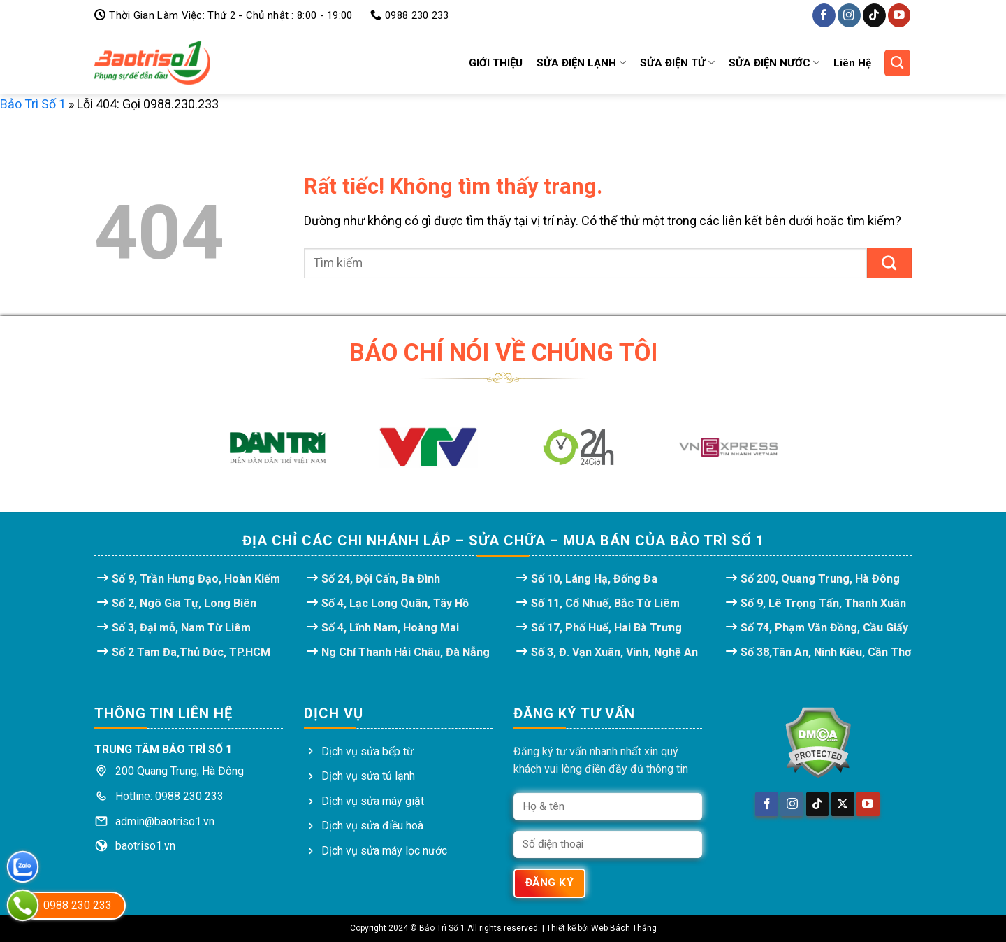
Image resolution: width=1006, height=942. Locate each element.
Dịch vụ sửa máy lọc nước (384, 850)
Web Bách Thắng (624, 928)
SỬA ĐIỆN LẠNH (581, 62)
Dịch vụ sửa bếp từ (367, 751)
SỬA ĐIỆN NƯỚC (774, 62)
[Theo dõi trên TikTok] (874, 15)
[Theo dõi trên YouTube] (899, 15)
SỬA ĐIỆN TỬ (677, 62)
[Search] (897, 63)
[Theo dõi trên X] (842, 804)
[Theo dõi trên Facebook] (824, 15)
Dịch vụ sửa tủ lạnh (368, 776)
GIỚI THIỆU (496, 63)
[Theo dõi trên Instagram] (849, 15)
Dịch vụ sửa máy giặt (372, 801)
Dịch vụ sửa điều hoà (372, 825)
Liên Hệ (852, 63)
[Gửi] (889, 263)
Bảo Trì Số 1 (33, 104)
